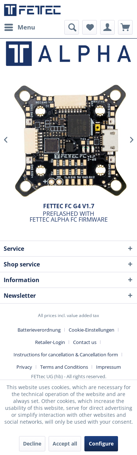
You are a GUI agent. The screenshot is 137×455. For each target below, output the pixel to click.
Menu (19, 26)
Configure (101, 443)
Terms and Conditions (64, 367)
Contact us (84, 342)
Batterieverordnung (39, 330)
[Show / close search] (71, 27)
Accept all (65, 443)
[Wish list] (89, 27)
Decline (32, 443)
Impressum (108, 367)
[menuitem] (19, 27)
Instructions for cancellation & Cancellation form (66, 354)
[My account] (107, 27)
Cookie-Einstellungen (91, 330)
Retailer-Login (50, 342)
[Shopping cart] (125, 27)
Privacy (24, 367)
